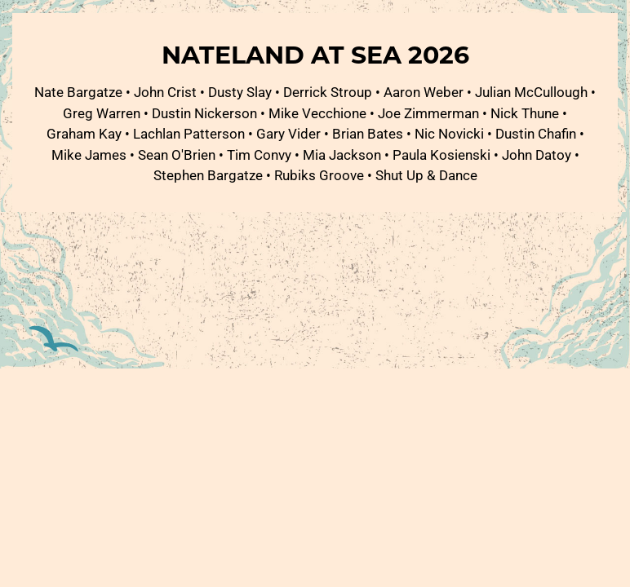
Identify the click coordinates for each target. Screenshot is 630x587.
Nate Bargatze (78, 91)
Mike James (88, 154)
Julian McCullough (531, 91)
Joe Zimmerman (428, 113)
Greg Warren (101, 113)
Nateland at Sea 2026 (315, 54)
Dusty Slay (240, 91)
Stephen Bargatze (208, 175)
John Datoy (536, 154)
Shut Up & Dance (426, 175)
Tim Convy (259, 154)
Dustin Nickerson (204, 113)
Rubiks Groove (319, 175)
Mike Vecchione (317, 113)
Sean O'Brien (176, 154)
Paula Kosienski (441, 154)
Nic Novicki (449, 133)
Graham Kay (84, 133)
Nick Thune (524, 113)
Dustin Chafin (535, 133)
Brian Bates (367, 133)
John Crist (165, 91)
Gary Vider (288, 133)
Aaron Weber (424, 91)
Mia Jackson (342, 154)
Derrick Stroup (327, 91)
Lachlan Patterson (189, 133)
